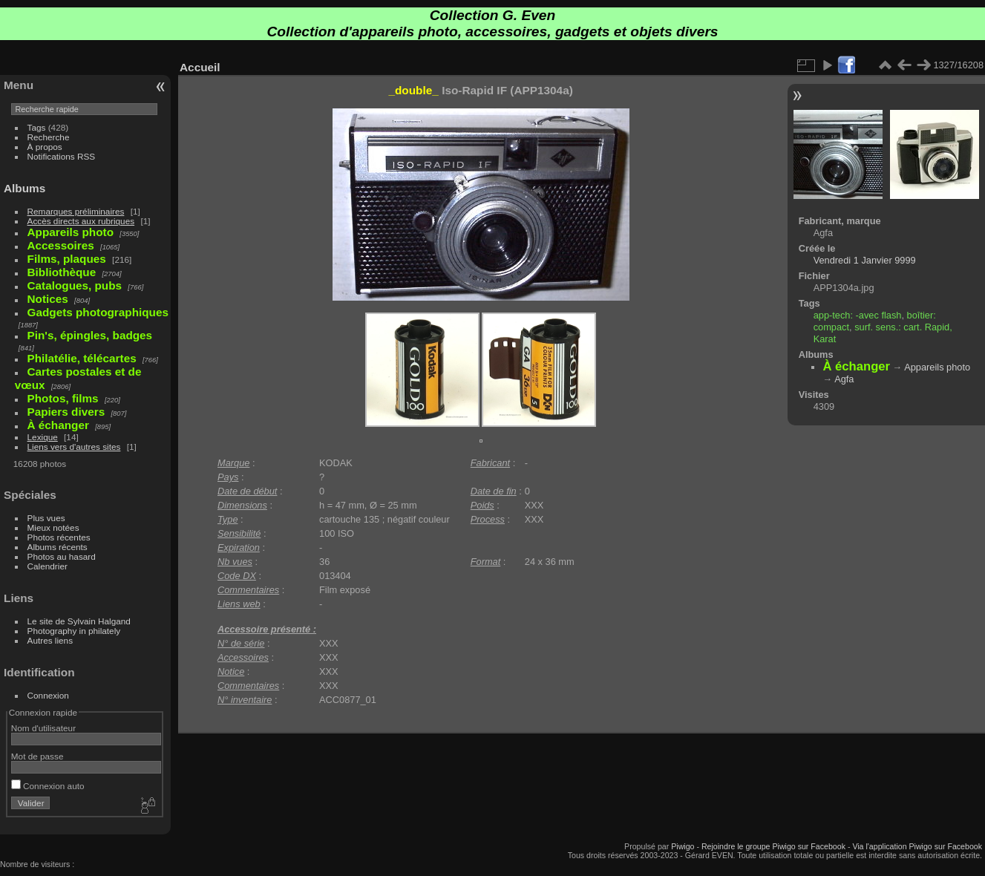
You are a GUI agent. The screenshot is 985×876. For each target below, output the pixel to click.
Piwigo (682, 846)
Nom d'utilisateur (43, 728)
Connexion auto (48, 786)
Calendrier (47, 566)
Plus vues (46, 518)
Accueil (200, 67)
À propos (44, 146)
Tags (36, 127)
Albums (24, 188)
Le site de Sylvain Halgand (79, 621)
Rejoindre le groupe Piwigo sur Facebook (773, 846)
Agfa (844, 379)
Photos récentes (59, 537)
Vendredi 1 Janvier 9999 (865, 260)
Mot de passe (37, 756)
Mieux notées (53, 527)
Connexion (48, 695)
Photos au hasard (61, 556)
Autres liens (50, 640)
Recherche (48, 137)
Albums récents (57, 547)
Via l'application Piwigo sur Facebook (917, 846)
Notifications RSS (61, 156)
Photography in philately (74, 630)
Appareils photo (937, 367)
